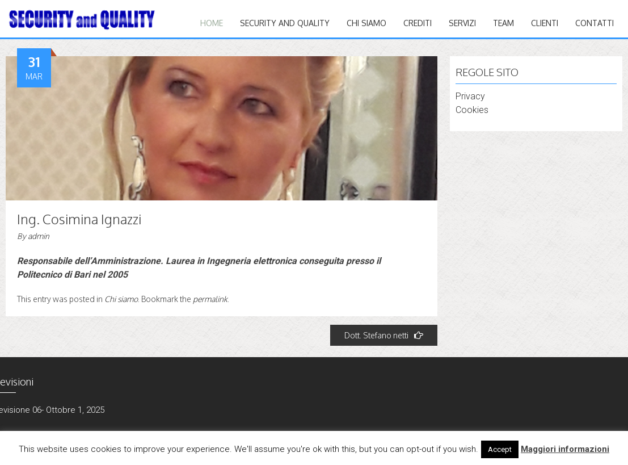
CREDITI (417, 23)
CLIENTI (544, 23)
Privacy (470, 96)
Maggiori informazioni (565, 449)
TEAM (503, 23)
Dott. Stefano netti (383, 335)
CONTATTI (594, 23)
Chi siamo (366, 23)
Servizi (462, 23)
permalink (210, 299)
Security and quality (285, 23)
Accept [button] (500, 449)
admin (38, 236)
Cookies (472, 109)
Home (211, 23)
